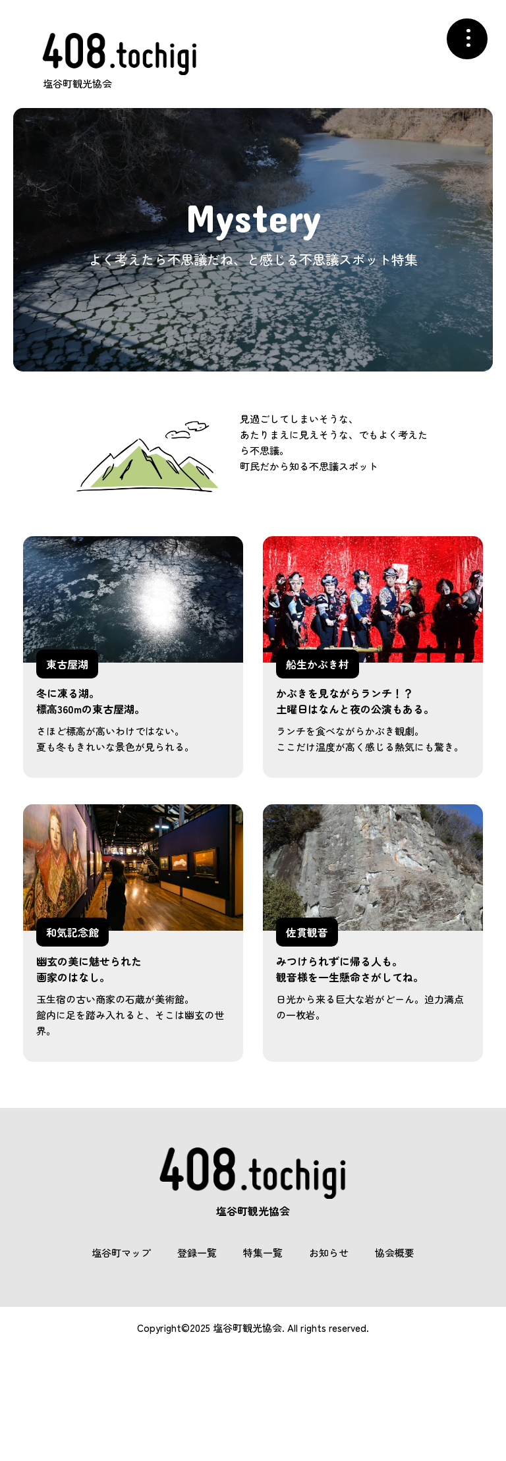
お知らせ (329, 1252)
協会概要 (394, 1252)
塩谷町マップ (121, 1252)
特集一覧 (263, 1252)
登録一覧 (197, 1252)
